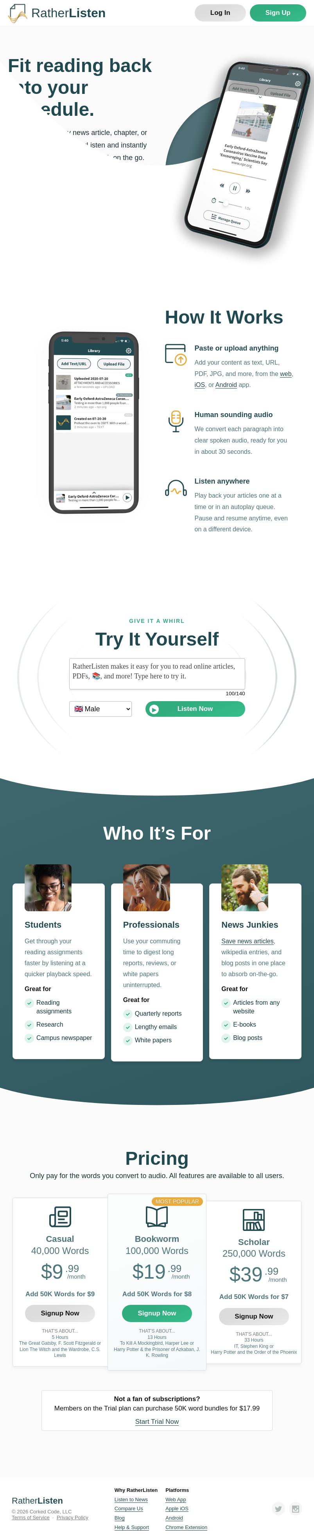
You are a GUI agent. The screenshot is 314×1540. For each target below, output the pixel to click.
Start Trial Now (157, 1421)
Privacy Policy (72, 1517)
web (285, 374)
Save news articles (247, 941)
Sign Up (278, 12)
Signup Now (60, 1313)
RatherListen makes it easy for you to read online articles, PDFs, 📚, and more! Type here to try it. (157, 673)
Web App (175, 1499)
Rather (37, 1501)
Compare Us (129, 1508)
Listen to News (131, 1499)
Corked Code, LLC (51, 1512)
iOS (200, 384)
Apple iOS (176, 1508)
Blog (120, 1518)
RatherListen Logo (17, 13)
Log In (220, 12)
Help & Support (132, 1527)
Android (226, 384)
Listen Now (181, 709)
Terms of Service (31, 1517)
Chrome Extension (186, 1527)
